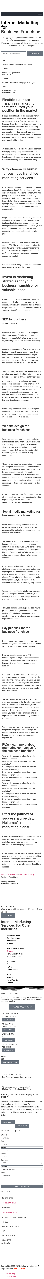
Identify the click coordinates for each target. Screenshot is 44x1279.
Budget (4, 1166)
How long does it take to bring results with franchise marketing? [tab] (19, 768)
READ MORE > (8, 1030)
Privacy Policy (19, 1269)
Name (3, 1141)
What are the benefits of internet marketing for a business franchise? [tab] (21, 757)
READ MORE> (8, 1019)
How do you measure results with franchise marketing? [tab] (19, 779)
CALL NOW (8, 915)
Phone (3, 1147)
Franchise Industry (26, 874)
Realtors (10, 951)
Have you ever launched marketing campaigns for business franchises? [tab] (22, 773)
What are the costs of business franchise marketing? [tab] (18, 762)
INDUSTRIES (13, 874)
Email (3, 1154)
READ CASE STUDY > (10, 1062)
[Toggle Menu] (40, 14)
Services (4, 1160)
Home (3, 874)
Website (4, 1135)
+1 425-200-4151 (9, 1203)
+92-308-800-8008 (9, 1213)
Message (4, 1173)
